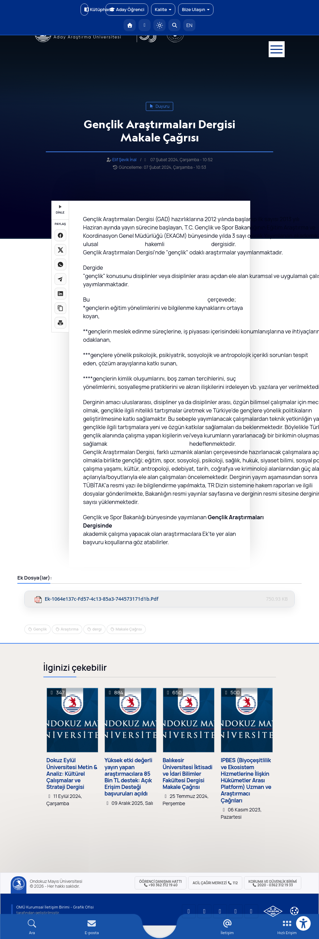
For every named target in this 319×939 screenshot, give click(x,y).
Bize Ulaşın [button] (196, 9)
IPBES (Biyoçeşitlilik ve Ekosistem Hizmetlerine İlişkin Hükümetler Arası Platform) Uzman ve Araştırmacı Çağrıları (246, 780)
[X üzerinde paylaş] (60, 250)
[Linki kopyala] (60, 308)
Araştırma (69, 629)
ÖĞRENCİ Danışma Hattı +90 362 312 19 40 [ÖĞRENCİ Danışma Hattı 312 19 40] (160, 883)
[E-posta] (144, 25)
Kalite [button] (163, 9)
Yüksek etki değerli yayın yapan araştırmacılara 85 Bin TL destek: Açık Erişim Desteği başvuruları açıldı (128, 777)
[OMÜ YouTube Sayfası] (189, 911)
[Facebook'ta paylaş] (60, 235)
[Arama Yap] (174, 25)
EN (189, 25)
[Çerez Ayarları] (294, 911)
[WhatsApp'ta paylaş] (60, 264)
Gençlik (40, 629)
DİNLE (60, 210)
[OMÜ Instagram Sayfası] (220, 911)
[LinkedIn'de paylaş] (60, 293)
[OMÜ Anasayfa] (130, 25)
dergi (97, 629)
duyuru (160, 106)
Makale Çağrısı (129, 629)
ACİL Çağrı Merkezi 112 (215, 882)
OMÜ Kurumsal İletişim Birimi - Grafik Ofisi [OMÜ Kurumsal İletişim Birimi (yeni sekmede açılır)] (55, 907)
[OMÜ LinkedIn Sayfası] (204, 911)
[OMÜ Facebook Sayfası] (251, 911)
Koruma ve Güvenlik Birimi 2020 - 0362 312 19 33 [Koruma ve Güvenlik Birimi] (273, 883)
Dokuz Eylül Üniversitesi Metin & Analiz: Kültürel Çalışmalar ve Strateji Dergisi (72, 773)
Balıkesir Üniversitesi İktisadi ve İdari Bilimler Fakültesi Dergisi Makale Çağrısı (187, 773)
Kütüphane (86, 9)
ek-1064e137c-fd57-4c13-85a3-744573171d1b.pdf (102, 599)
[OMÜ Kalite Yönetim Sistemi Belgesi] (273, 911)
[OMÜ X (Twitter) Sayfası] (236, 911)
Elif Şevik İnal (124, 160)
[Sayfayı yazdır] (60, 323)
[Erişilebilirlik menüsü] (303, 923)
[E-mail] (91, 927)
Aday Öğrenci (126, 9)
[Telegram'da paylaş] (60, 279)
